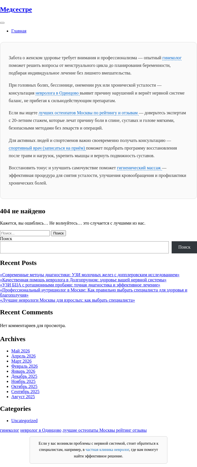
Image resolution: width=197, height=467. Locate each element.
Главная (18, 30)
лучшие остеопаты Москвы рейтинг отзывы (105, 430)
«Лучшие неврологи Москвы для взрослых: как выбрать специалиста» (67, 300)
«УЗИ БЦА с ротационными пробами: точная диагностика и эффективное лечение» (80, 284)
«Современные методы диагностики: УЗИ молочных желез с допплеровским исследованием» (90, 274)
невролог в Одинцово (40, 430)
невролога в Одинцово (58, 93)
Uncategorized (24, 420)
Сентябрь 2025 (25, 391)
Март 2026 (21, 361)
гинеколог (171, 57)
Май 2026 (20, 350)
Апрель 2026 (23, 356)
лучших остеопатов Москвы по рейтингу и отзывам (89, 112)
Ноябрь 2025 (23, 381)
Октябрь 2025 (24, 386)
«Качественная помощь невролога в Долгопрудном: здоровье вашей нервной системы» (83, 279)
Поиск (6, 238)
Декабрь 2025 (24, 376)
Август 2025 (23, 396)
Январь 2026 (23, 371)
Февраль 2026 (24, 366)
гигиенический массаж (139, 167)
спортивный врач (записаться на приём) (47, 148)
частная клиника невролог (107, 450)
